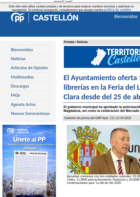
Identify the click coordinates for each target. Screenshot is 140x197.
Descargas (20, 86)
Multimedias (22, 77)
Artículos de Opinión (29, 67)
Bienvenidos (22, 49)
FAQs (15, 95)
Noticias (82, 42)
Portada (69, 42)
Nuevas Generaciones (30, 113)
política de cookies (117, 10)
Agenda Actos (23, 104)
